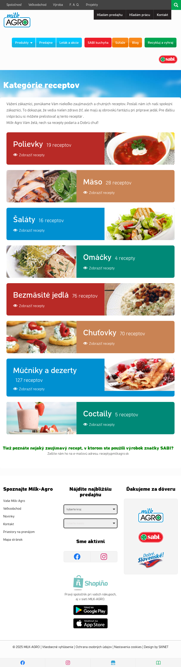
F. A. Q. (74, 4)
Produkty (23, 42)
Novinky (8, 516)
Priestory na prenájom (19, 532)
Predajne (46, 42)
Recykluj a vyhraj (160, 42)
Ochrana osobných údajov (94, 647)
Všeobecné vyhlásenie (57, 647)
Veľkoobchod (37, 4)
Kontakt (8, 524)
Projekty (92, 4)
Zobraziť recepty (29, 155)
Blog (135, 42)
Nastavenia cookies (128, 647)
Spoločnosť (14, 4)
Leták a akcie (69, 42)
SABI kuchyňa (98, 42)
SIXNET (164, 647)
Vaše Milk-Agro (14, 501)
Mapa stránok (13, 539)
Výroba (58, 4)
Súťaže (120, 42)
